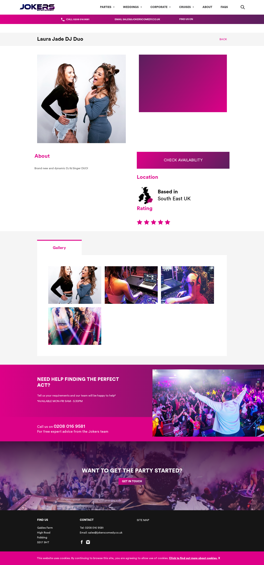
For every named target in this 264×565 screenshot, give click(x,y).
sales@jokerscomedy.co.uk (105, 532)
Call (77, 19)
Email (137, 19)
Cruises (185, 7)
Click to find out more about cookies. (193, 558)
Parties (105, 7)
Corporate (158, 7)
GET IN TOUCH (132, 481)
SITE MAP (143, 520)
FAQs (224, 7)
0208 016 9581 (69, 426)
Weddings (131, 7)
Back (223, 39)
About (207, 7)
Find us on (186, 19)
